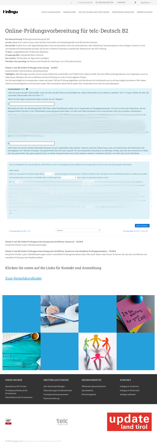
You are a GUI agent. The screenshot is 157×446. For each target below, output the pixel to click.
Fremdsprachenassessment (56, 394)
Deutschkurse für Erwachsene (18, 397)
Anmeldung (21, 309)
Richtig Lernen (136, 346)
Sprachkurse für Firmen (15, 386)
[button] (146, 2)
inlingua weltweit (128, 394)
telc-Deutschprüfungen (54, 386)
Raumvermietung (51, 398)
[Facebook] (71, 2)
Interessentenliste (97, 309)
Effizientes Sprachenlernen (94, 386)
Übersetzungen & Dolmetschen (58, 390)
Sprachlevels (87, 390)
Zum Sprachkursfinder (23, 278)
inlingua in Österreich (130, 390)
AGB (59, 441)
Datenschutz (50, 441)
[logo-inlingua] (10, 12)
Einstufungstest (89, 394)
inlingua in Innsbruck (129, 386)
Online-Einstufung (59, 346)
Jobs (26, 441)
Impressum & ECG (36, 441)
